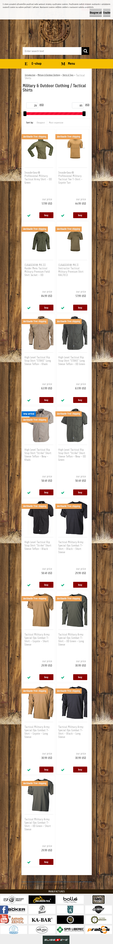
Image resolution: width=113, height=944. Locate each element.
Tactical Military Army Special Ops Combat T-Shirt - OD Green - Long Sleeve (71, 639)
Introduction (30, 75)
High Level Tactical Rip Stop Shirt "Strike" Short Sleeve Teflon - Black (37, 545)
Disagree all (96, 12)
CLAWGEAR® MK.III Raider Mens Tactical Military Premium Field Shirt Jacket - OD (37, 270)
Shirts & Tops (67, 75)
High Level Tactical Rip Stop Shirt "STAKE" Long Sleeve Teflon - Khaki (37, 361)
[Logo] (54, 28)
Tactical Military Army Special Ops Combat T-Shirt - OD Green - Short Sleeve (37, 824)
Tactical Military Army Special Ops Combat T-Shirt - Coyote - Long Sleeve (37, 732)
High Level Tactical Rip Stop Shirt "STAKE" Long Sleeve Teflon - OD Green (71, 361)
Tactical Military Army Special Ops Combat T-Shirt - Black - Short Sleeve (70, 547)
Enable (106, 12)
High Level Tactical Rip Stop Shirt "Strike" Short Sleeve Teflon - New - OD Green (72, 454)
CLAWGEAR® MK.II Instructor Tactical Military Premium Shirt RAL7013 (71, 270)
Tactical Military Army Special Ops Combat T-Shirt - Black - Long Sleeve (70, 732)
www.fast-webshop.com (55, 884)
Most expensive (56, 122)
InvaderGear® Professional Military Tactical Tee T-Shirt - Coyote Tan (70, 177)
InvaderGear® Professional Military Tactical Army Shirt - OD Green (38, 177)
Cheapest (41, 122)
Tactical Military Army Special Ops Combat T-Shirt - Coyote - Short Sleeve (37, 639)
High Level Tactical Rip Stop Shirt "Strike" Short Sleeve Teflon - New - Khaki (37, 454)
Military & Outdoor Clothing (49, 75)
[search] (85, 51)
